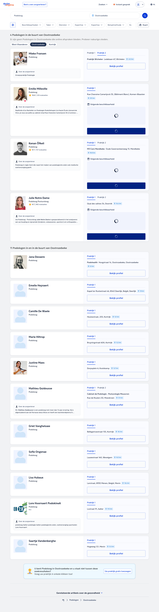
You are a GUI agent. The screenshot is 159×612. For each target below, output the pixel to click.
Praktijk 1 (91, 53)
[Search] (145, 15)
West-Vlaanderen (19, 44)
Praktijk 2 (101, 53)
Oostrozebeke (38, 44)
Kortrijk (52, 44)
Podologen (74, 600)
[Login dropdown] (139, 4)
